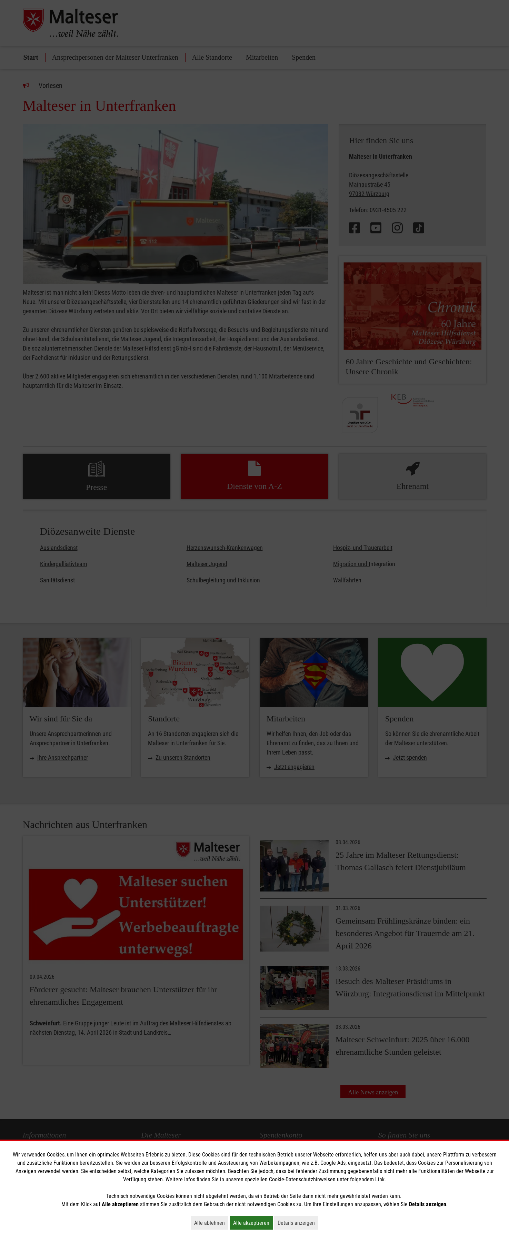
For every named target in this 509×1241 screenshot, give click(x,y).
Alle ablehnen (211, 1222)
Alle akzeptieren (253, 1222)
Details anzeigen (298, 1222)
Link (380, 1179)
